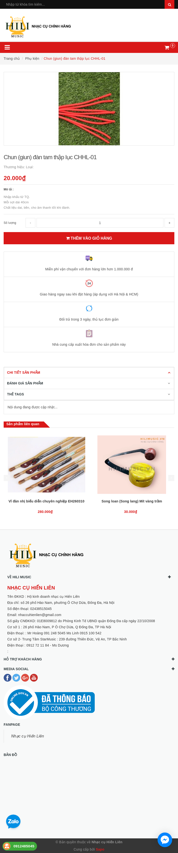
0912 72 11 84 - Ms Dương (47, 645)
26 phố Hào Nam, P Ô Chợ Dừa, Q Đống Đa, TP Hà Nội (67, 627)
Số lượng (10, 223)
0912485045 (23, 846)
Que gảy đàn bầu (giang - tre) (46, 501)
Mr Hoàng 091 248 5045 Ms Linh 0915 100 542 (65, 633)
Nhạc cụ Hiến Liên (27, 736)
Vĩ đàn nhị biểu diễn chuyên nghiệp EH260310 (132, 501)
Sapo (100, 849)
